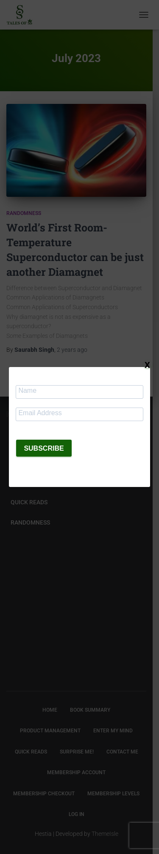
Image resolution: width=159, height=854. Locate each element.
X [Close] (147, 364)
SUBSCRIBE (44, 448)
